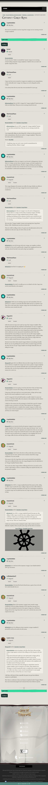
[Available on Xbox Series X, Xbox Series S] (24, 723)
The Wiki (11, 139)
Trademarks (40, 781)
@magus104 (8, 363)
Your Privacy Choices (11, 781)
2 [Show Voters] (44, 177)
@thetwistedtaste (9, 103)
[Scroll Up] (20, 783)
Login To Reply (5, 40)
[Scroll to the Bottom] (29, 783)
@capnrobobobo (9, 58)
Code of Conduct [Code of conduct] (33, 781)
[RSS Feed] (2, 15)
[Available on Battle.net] (24, 743)
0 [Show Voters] (44, 49)
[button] (22, 8)
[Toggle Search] (4, 10)
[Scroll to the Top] (18, 783)
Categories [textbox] (5, 8)
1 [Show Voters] (44, 22)
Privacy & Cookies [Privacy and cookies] (25, 781)
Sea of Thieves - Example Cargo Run (24, 528)
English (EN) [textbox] (22, 766)
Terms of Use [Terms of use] (18, 781)
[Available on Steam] (24, 735)
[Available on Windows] (24, 731)
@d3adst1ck (8, 245)
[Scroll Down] (27, 783)
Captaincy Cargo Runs (21, 122)
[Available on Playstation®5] (24, 727)
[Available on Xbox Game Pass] (24, 739)
